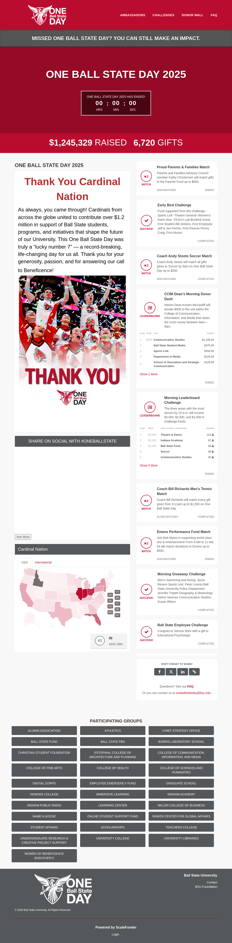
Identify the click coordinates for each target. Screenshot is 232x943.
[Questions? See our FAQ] (190, 686)
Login (115, 934)
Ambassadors (132, 15)
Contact (212, 882)
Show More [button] (149, 374)
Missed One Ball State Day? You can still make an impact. (116, 38)
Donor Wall (193, 15)
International (43, 562)
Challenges (163, 15)
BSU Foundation (206, 886)
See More (23, 537)
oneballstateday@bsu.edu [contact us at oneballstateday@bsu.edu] (193, 693)
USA (25, 562)
